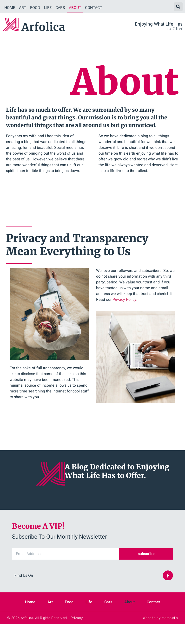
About (75, 8)
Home (9, 8)
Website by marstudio (160, 618)
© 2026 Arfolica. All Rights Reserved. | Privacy (45, 618)
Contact (93, 8)
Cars (60, 8)
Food (35, 8)
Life (48, 8)
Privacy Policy (124, 299)
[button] (178, 6)
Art (22, 8)
